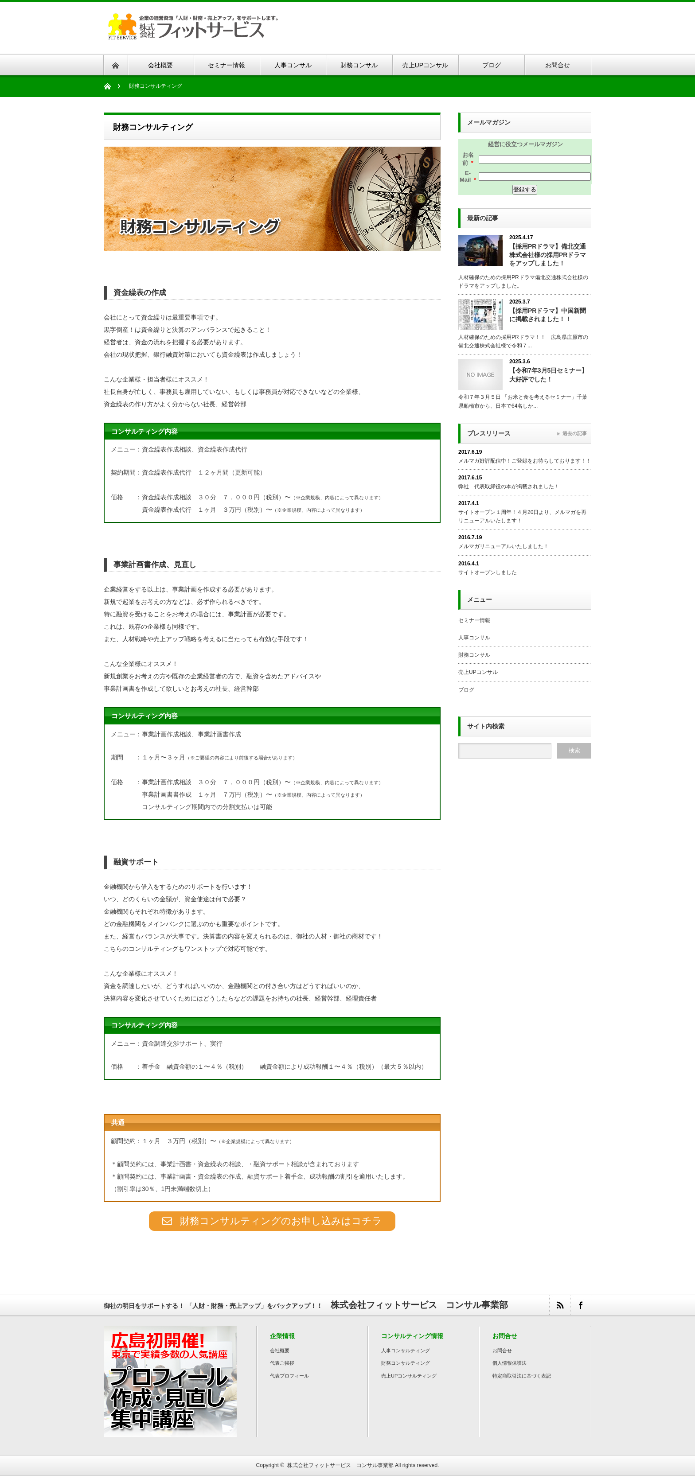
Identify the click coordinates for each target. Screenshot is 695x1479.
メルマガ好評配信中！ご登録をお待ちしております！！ (524, 461)
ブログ (466, 690)
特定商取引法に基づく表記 (521, 1379)
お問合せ (502, 1353)
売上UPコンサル (478, 672)
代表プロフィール (289, 1379)
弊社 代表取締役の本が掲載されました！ (508, 486)
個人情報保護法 (509, 1366)
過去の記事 (574, 433)
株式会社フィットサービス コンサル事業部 (340, 1468)
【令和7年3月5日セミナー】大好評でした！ (548, 374)
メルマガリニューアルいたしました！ (503, 546)
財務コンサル (474, 655)
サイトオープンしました (487, 572)
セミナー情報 (474, 620)
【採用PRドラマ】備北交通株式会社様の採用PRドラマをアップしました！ (547, 255)
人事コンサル (474, 637)
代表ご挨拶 (282, 1366)
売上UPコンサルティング (409, 1379)
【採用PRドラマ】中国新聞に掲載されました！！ (547, 315)
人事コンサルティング (405, 1353)
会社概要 (279, 1353)
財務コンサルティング (405, 1366)
